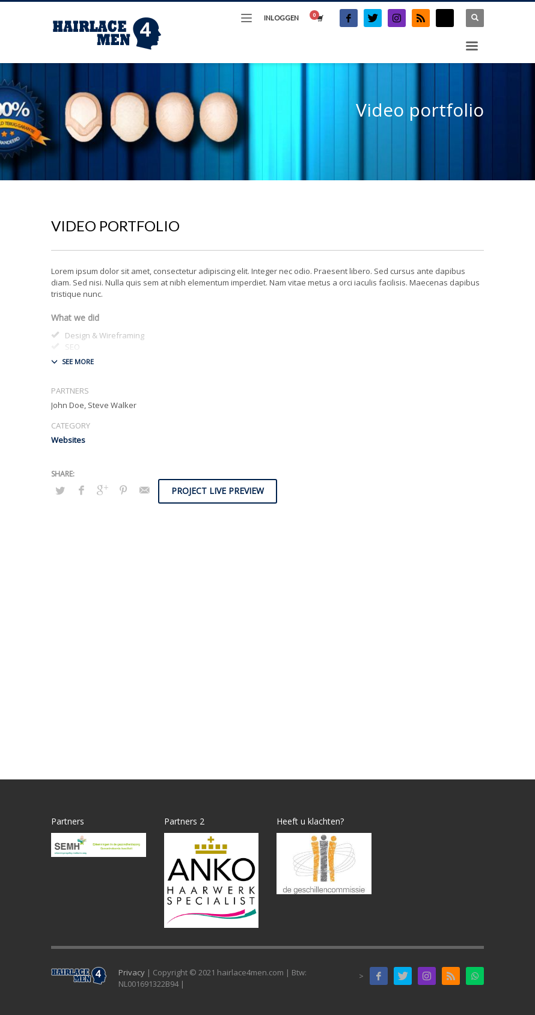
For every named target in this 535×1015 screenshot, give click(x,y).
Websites (68, 439)
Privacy (131, 972)
